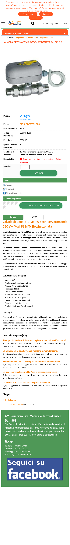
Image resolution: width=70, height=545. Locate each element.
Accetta (46, 14)
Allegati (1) (33, 217)
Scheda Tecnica (9, 400)
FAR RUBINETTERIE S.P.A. (30, 124)
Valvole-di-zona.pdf (14, 404)
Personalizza (28, 14)
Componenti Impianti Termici (16, 33)
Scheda (13, 217)
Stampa (9, 185)
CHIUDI (35, 17)
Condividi (10, 189)
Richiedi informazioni (14, 193)
